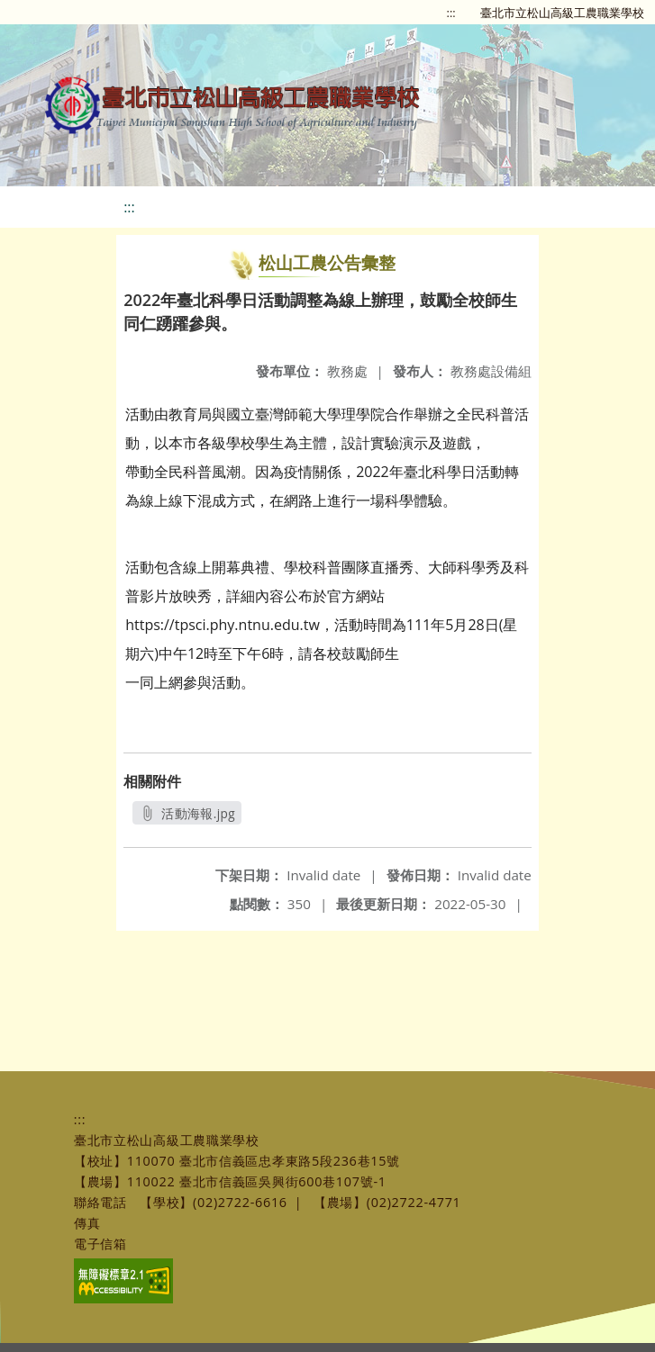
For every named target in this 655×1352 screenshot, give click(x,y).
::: (451, 13)
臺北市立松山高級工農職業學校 (562, 13)
